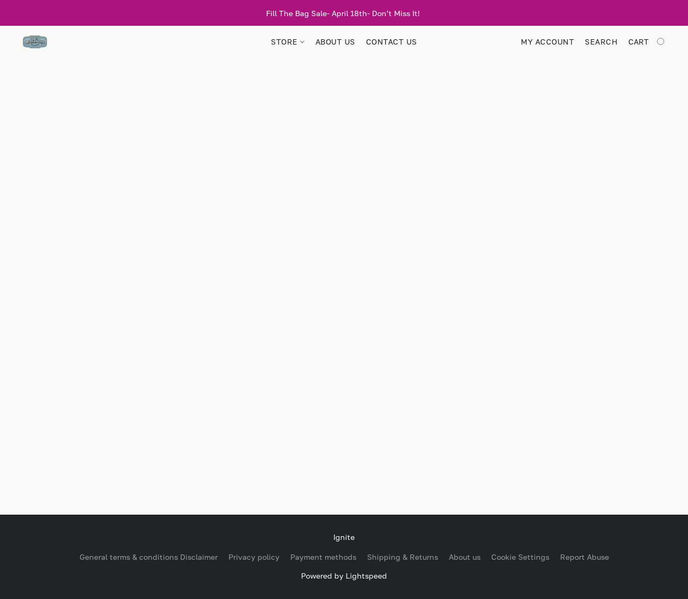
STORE (287, 41)
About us (465, 556)
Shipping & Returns (402, 556)
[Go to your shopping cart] (647, 42)
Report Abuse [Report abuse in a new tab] (584, 556)
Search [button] (601, 41)
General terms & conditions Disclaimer (149, 556)
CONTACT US (391, 41)
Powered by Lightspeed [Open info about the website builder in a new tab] (344, 575)
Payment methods (323, 556)
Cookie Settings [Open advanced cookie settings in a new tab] (520, 556)
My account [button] (547, 41)
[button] (35, 42)
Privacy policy (254, 556)
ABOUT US (335, 41)
